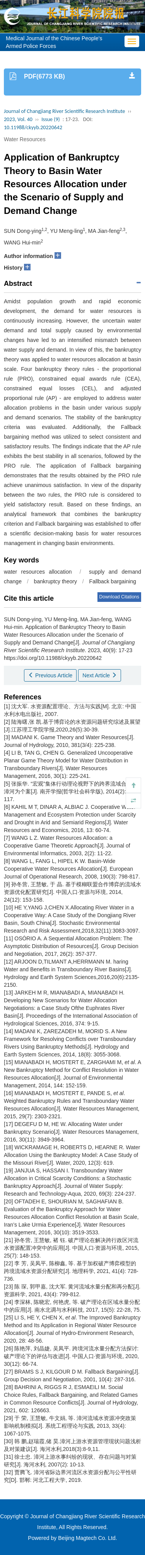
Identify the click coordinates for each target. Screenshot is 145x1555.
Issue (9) (50, 119)
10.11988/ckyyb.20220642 (33, 127)
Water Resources (25, 139)
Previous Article (50, 675)
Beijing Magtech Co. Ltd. (87, 1538)
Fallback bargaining (112, 581)
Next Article (99, 675)
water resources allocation (38, 572)
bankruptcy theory (55, 581)
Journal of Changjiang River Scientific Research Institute (64, 111)
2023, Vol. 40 (18, 119)
